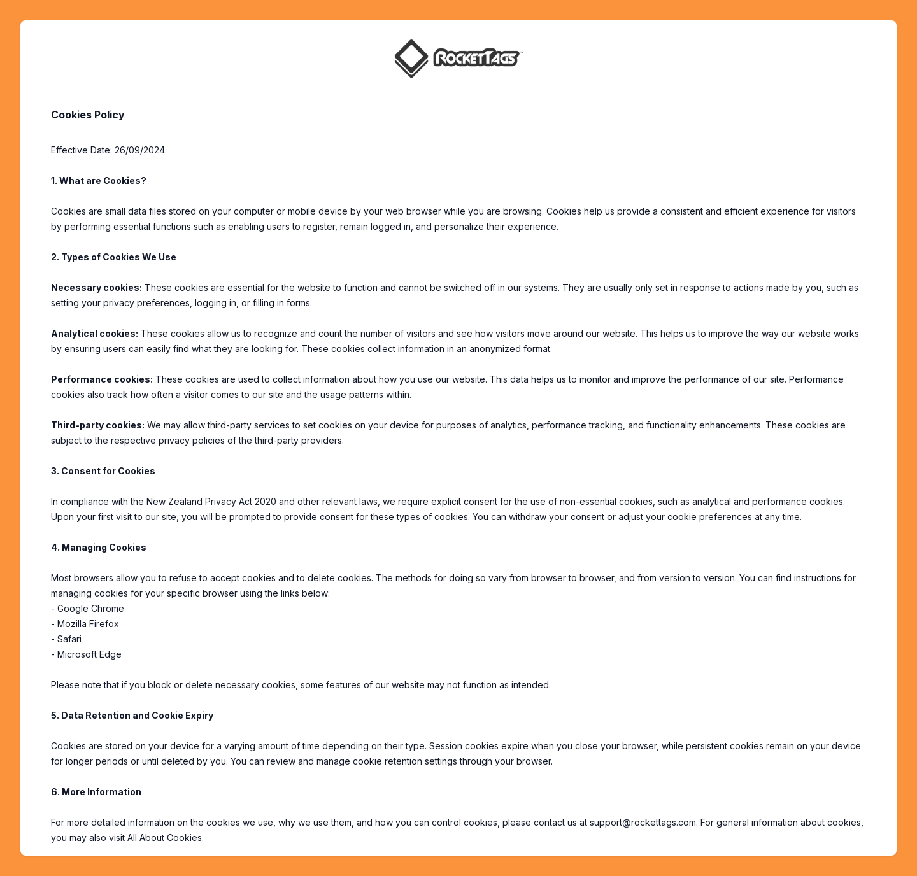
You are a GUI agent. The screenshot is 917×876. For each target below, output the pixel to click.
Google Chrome (90, 608)
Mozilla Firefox (88, 623)
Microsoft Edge (89, 654)
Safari (69, 638)
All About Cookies (164, 837)
